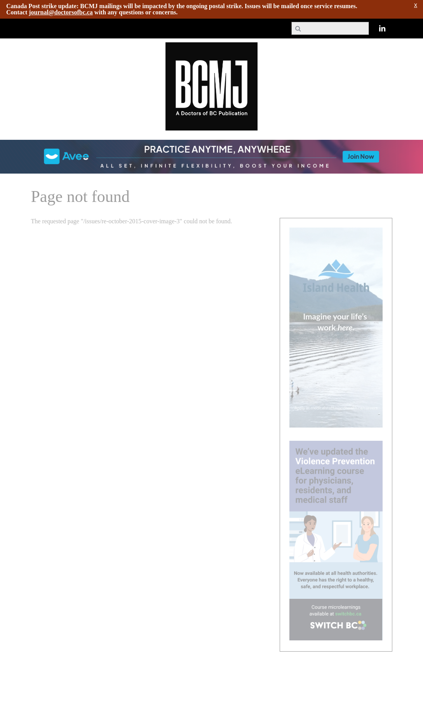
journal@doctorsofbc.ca (61, 12)
